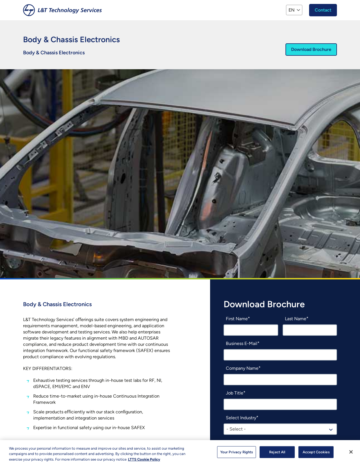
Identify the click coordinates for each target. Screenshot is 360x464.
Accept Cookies (316, 454)
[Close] (351, 454)
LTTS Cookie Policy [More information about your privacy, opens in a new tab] (144, 461)
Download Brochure (311, 49)
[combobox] (280, 429)
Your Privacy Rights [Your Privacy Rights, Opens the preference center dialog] (236, 454)
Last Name (295, 318)
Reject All (277, 454)
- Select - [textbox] (236, 429)
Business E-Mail (241, 343)
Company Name (242, 368)
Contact (323, 10)
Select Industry (241, 417)
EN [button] (291, 10)
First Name (237, 318)
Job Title (234, 393)
